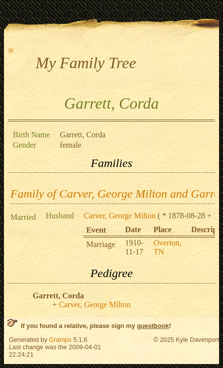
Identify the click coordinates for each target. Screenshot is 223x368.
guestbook (153, 325)
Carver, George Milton (119, 215)
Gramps (60, 339)
